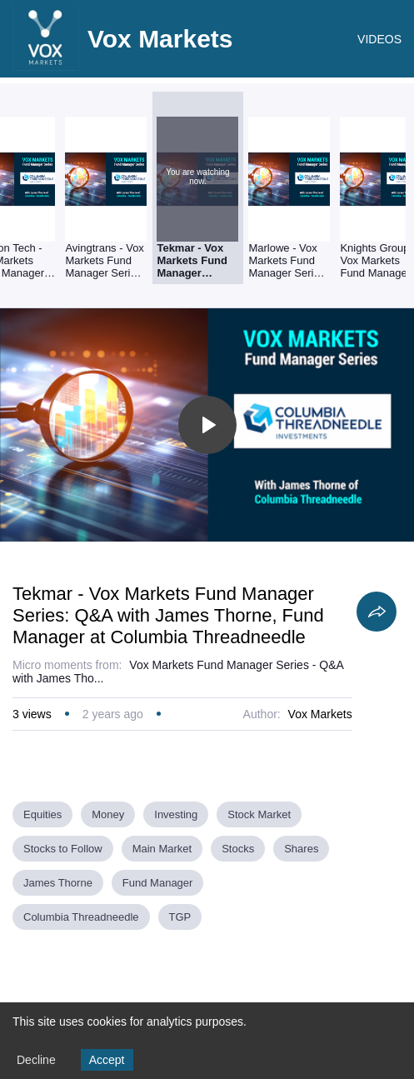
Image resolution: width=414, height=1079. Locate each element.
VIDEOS (379, 39)
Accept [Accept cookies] (107, 1060)
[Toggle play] (207, 425)
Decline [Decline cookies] (36, 1060)
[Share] (377, 612)
